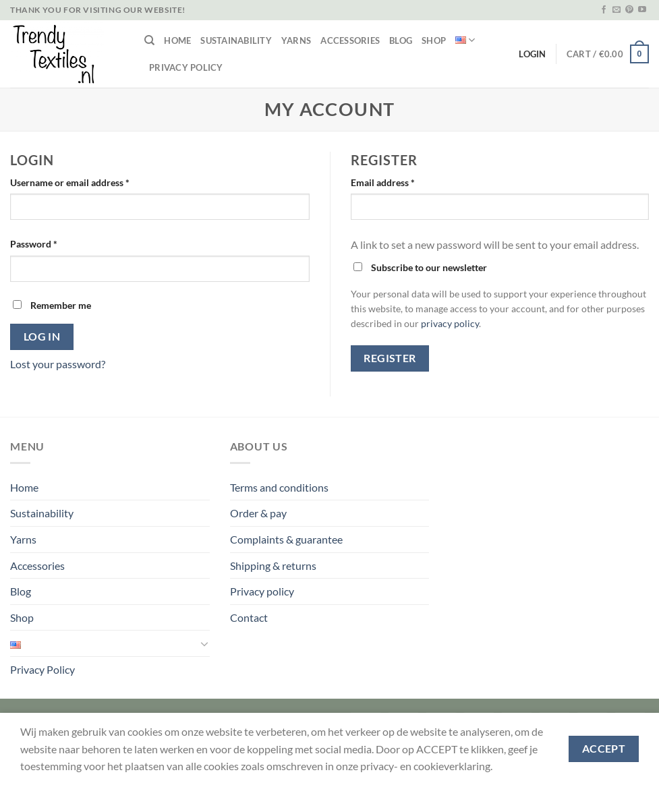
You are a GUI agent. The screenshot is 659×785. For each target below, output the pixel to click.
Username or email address (70, 182)
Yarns (296, 40)
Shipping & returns (273, 565)
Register (390, 358)
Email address (383, 182)
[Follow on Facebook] (604, 10)
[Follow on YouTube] (642, 10)
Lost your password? (57, 363)
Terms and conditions (279, 487)
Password (33, 244)
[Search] (149, 40)
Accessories (350, 40)
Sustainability (236, 40)
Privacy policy (262, 591)
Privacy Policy (186, 67)
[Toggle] (204, 643)
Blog (400, 40)
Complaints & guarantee (286, 539)
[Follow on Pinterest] (629, 10)
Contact (249, 617)
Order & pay (258, 512)
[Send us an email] (616, 10)
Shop (434, 40)
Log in (42, 336)
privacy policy (450, 323)
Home (177, 40)
